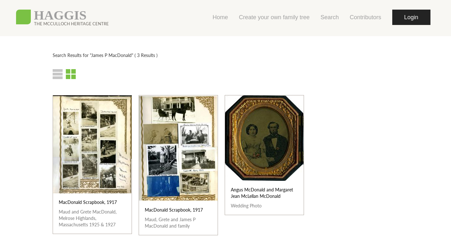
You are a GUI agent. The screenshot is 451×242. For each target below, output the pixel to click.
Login (411, 17)
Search (329, 17)
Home (220, 17)
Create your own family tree (274, 17)
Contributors (365, 17)
